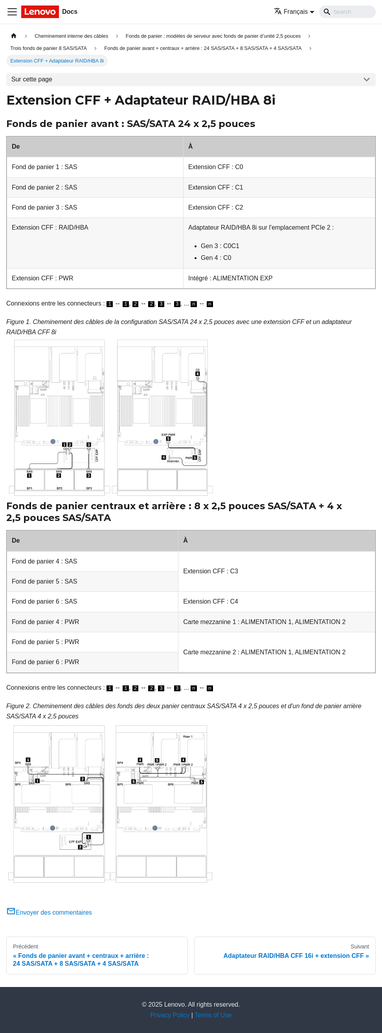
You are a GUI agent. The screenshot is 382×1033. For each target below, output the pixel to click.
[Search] (347, 12)
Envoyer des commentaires (49, 912)
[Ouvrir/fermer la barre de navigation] (12, 12)
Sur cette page (31, 79)
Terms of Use (213, 1015)
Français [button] (291, 11)
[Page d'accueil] (13, 36)
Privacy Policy (170, 1015)
